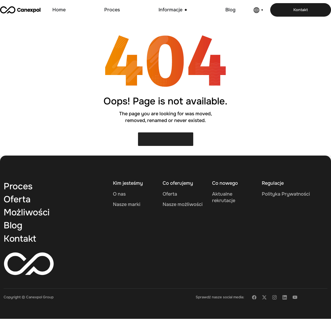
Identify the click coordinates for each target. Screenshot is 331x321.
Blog (13, 227)
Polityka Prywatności (286, 194)
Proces (19, 186)
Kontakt (21, 240)
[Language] (258, 10)
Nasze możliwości (183, 204)
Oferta (18, 200)
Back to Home (165, 139)
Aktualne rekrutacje (223, 197)
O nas (119, 194)
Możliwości (28, 213)
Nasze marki (126, 204)
